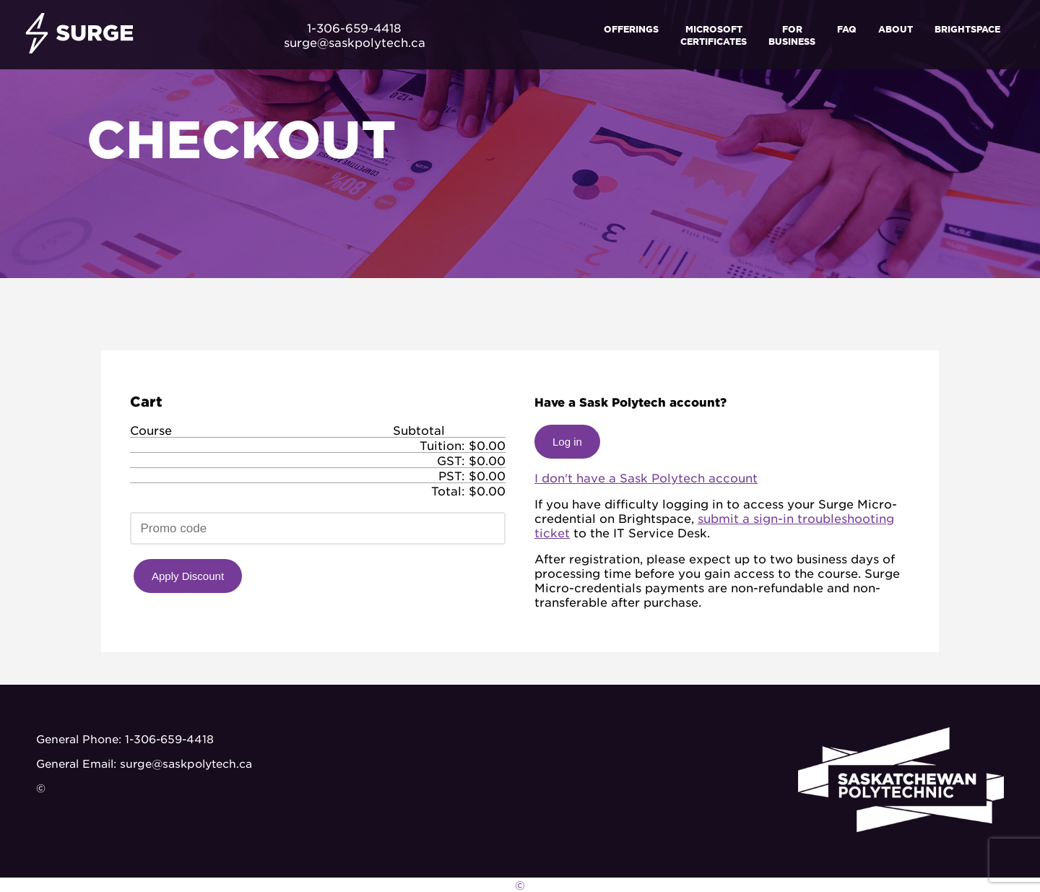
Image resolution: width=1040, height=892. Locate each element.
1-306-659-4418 (169, 738)
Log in (567, 442)
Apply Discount (188, 576)
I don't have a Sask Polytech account (646, 477)
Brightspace (967, 28)
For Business (791, 34)
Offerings (631, 28)
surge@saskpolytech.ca (186, 763)
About (895, 28)
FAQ (847, 28)
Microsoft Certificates (713, 34)
